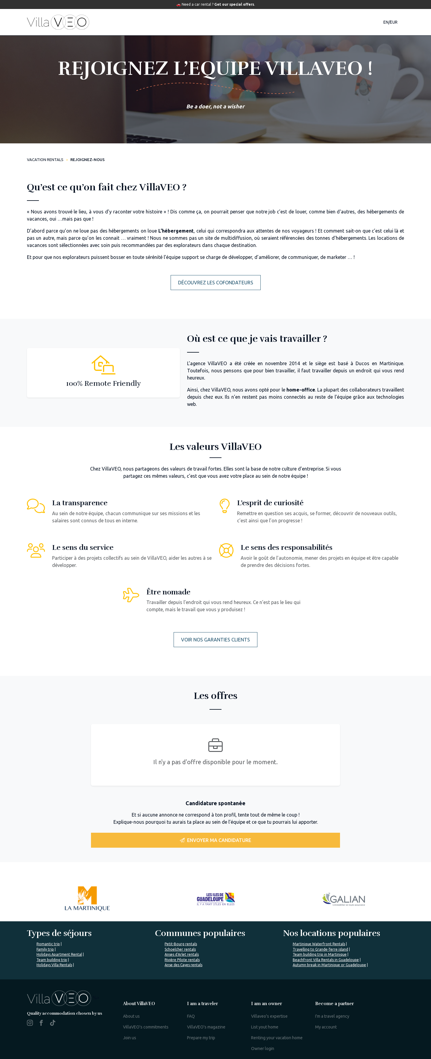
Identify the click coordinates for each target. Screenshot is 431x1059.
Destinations (194, 22)
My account (326, 1027)
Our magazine (292, 22)
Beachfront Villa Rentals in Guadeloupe (326, 960)
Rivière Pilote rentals (182, 960)
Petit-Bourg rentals (181, 944)
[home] (58, 22)
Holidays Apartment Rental (59, 954)
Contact (334, 22)
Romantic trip (48, 944)
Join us (129, 1037)
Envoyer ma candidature (215, 840)
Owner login (262, 1048)
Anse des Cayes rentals (183, 965)
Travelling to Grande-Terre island (320, 949)
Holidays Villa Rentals (54, 965)
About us (131, 1016)
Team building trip (52, 960)
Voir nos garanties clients (215, 639)
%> (63, 997)
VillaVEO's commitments (146, 1027)
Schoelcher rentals (180, 949)
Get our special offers (234, 4)
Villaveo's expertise (269, 1016)
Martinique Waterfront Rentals (319, 944)
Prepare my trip (201, 1037)
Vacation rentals (45, 159)
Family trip (45, 949)
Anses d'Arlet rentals (182, 954)
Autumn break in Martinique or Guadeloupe (329, 965)
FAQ (191, 1016)
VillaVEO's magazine (206, 1027)
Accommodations (139, 22)
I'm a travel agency (332, 1016)
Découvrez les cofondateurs (215, 282)
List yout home (264, 1027)
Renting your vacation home (277, 1037)
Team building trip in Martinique (320, 954)
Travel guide (242, 22)
